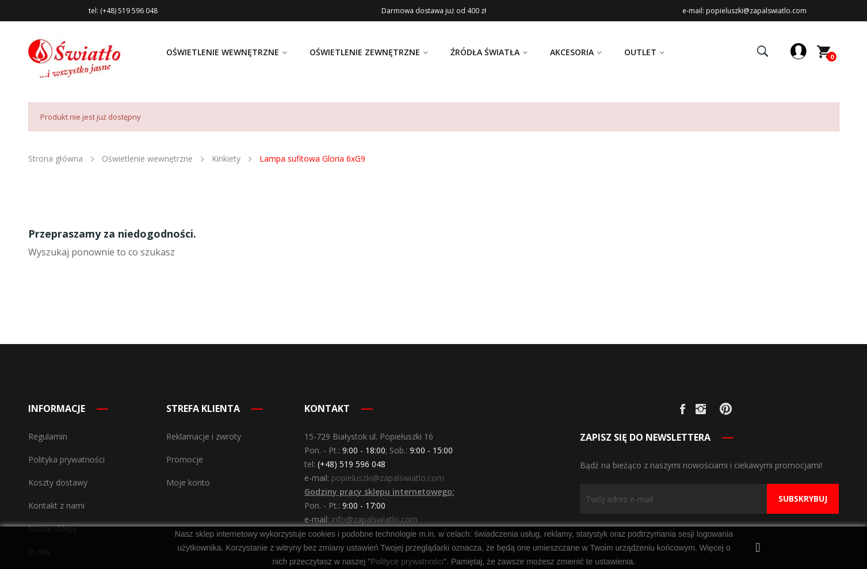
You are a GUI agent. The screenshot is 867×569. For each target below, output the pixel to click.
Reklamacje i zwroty (203, 436)
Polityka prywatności (66, 459)
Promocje (184, 459)
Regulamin (47, 436)
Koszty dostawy (57, 482)
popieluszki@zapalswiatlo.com (387, 477)
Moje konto (188, 482)
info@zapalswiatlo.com (374, 519)
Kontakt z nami (56, 505)
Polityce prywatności (407, 561)
